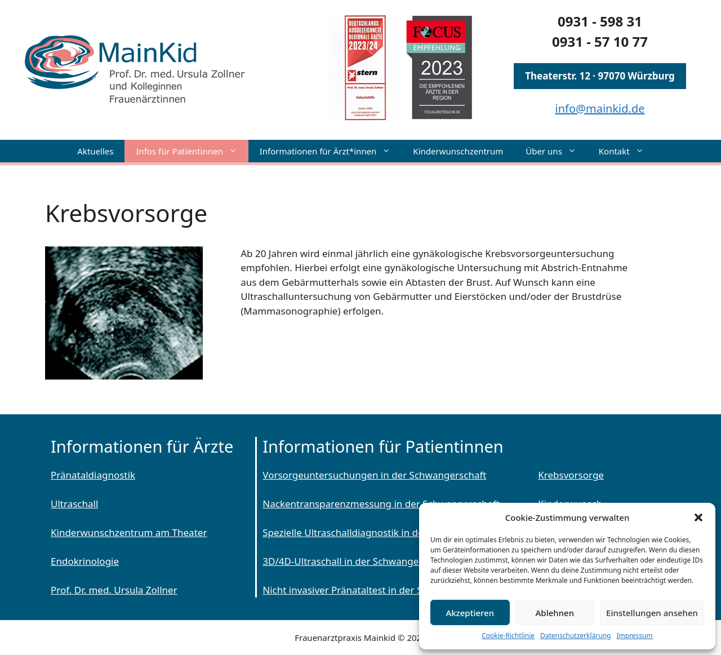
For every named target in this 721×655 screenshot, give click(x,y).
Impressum (634, 635)
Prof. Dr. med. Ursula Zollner (114, 589)
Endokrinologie (85, 561)
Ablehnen (555, 612)
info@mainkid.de (600, 108)
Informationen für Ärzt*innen (331, 151)
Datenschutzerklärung (575, 635)
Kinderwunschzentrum (458, 151)
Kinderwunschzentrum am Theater (129, 532)
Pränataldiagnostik (93, 474)
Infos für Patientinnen (192, 151)
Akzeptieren (470, 612)
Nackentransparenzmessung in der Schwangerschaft (381, 503)
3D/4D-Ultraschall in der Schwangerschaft (355, 561)
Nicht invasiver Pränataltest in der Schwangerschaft (377, 589)
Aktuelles (95, 151)
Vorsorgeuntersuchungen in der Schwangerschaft (374, 474)
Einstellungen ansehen (652, 612)
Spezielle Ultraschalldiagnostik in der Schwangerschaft (384, 532)
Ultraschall (74, 503)
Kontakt (627, 151)
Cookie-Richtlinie (508, 635)
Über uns (556, 151)
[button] (698, 517)
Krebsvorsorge (571, 474)
